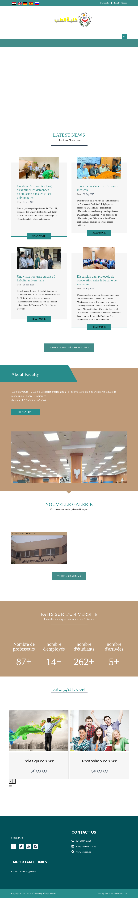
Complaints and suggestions (24, 871)
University (104, 3)
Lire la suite (25, 412)
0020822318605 (81, 841)
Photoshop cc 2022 (99, 761)
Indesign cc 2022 (38, 761)
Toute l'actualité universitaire (69, 347)
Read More (39, 236)
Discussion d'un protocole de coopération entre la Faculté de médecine (97, 280)
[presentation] (14, 781)
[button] (10, 785)
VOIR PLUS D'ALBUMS (39, 554)
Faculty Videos (120, 3)
